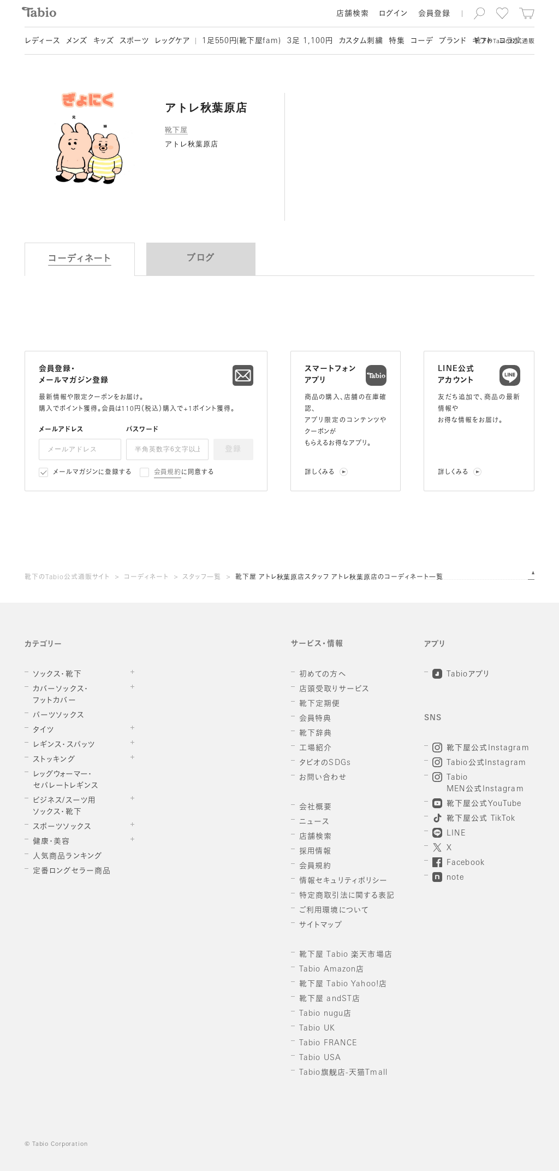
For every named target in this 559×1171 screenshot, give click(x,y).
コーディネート (146, 577)
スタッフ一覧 (201, 577)
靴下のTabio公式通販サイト (67, 577)
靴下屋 (176, 130)
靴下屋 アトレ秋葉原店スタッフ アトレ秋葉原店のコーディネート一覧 (339, 577)
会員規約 (168, 472)
